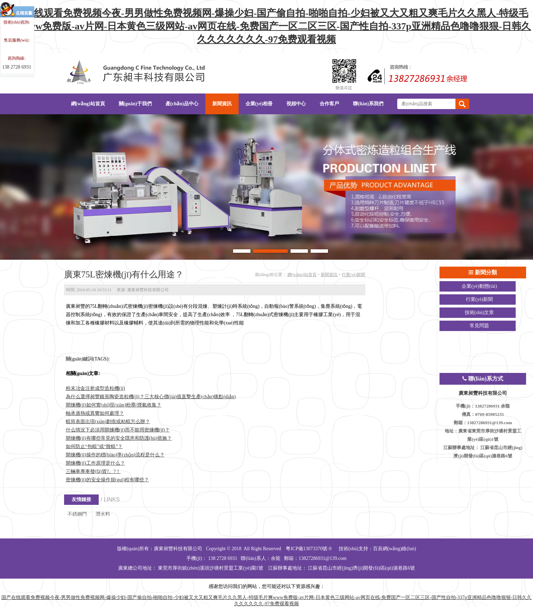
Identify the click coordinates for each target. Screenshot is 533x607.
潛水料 (103, 514)
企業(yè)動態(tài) (479, 286)
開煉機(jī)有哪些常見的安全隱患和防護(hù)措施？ (119, 438)
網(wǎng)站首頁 (302, 274)
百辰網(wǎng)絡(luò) (394, 548)
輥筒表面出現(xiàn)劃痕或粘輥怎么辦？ (108, 421)
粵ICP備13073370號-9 (308, 548)
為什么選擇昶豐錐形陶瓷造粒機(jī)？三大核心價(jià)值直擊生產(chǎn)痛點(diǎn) (151, 396)
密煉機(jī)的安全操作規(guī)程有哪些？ (107, 479)
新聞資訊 (329, 274)
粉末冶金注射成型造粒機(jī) (95, 388)
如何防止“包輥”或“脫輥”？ (94, 446)
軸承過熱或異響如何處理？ (95, 413)
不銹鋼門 (77, 514)
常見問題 (479, 325)
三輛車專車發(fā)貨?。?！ (93, 471)
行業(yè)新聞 (353, 274)
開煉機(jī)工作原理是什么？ (95, 463)
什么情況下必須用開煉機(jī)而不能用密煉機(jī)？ (118, 429)
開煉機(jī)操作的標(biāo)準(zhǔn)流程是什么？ (115, 454)
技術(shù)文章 (479, 312)
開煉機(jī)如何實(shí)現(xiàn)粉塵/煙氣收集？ (113, 405)
